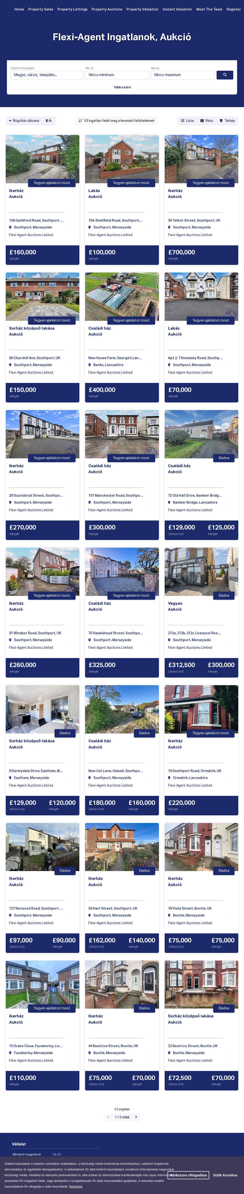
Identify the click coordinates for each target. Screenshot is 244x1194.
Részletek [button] (75, 1186)
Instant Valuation (177, 9)
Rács (206, 121)
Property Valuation (142, 9)
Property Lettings (72, 9)
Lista (187, 121)
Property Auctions (107, 9)
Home (19, 9)
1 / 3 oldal (122, 1117)
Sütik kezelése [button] (225, 1175)
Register (234, 9)
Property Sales (40, 9)
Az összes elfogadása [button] (188, 1175)
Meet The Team (209, 9)
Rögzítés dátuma (24, 121)
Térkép (227, 121)
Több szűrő (122, 87)
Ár (49, 121)
